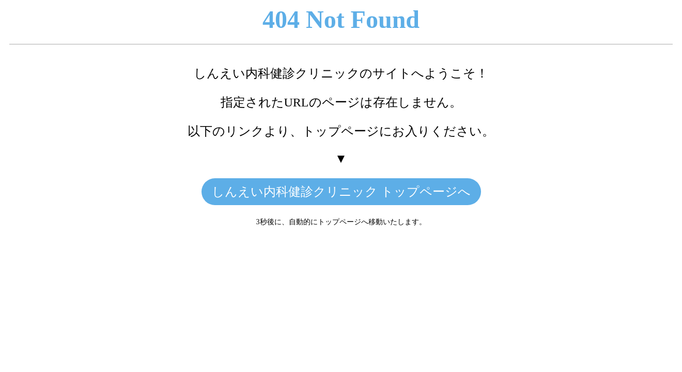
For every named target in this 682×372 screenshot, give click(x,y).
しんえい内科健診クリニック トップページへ (341, 191)
